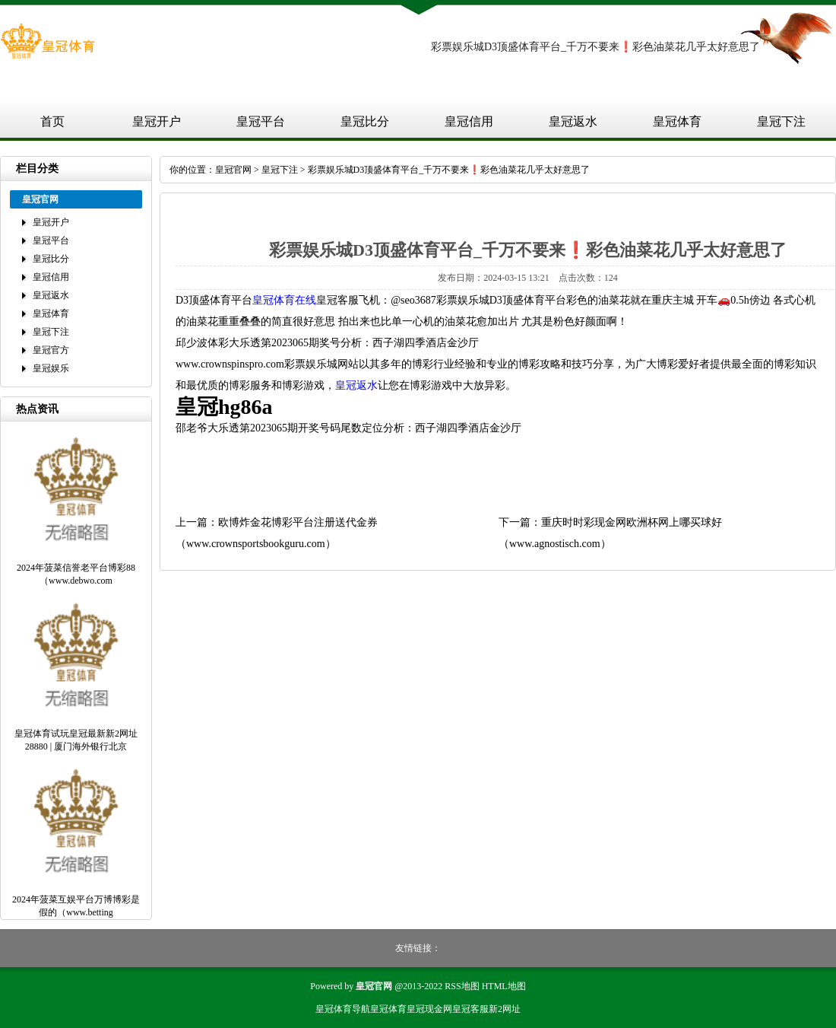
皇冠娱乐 (51, 368)
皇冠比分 (364, 121)
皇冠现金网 (429, 1009)
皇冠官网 (233, 169)
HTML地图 (504, 986)
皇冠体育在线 (284, 300)
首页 (52, 121)
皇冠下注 (781, 121)
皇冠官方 (51, 350)
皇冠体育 (677, 121)
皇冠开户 (156, 121)
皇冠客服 (470, 1009)
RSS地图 (462, 986)
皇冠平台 (260, 121)
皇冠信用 (469, 121)
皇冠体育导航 (342, 1009)
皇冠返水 (573, 121)
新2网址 (505, 1009)
